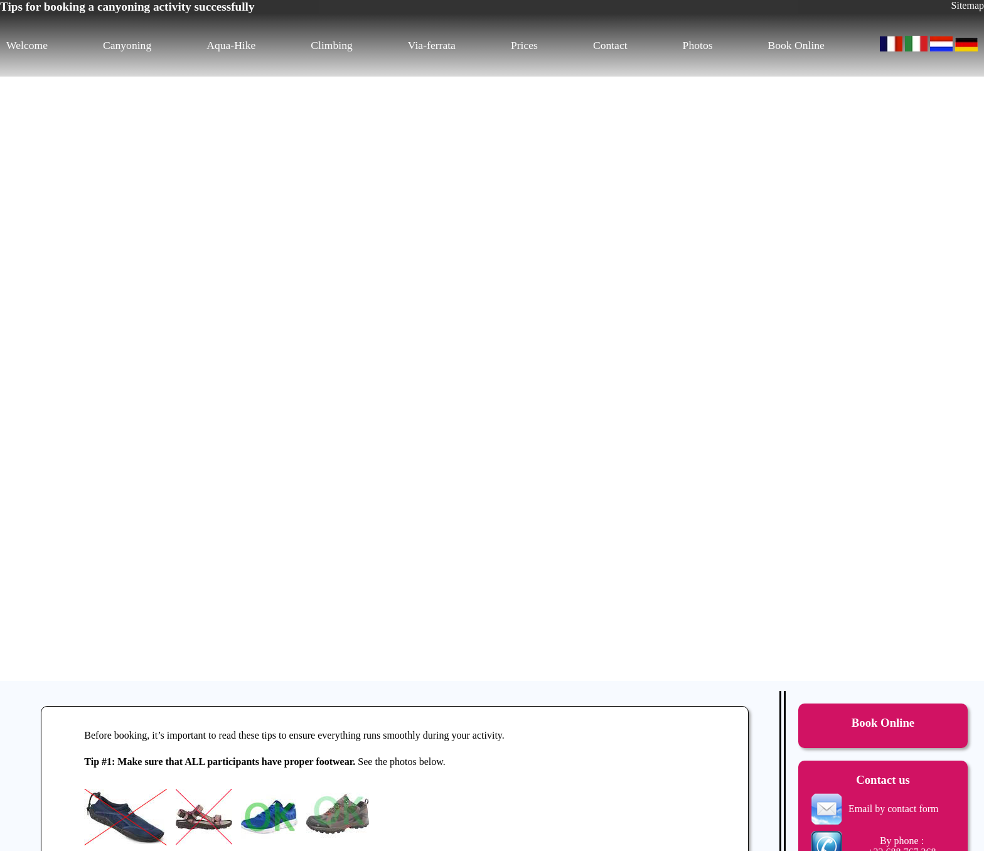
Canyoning (127, 45)
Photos (698, 45)
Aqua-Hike (230, 45)
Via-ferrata (432, 45)
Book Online (796, 45)
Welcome (27, 45)
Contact (610, 45)
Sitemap (967, 5)
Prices (524, 45)
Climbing (331, 45)
